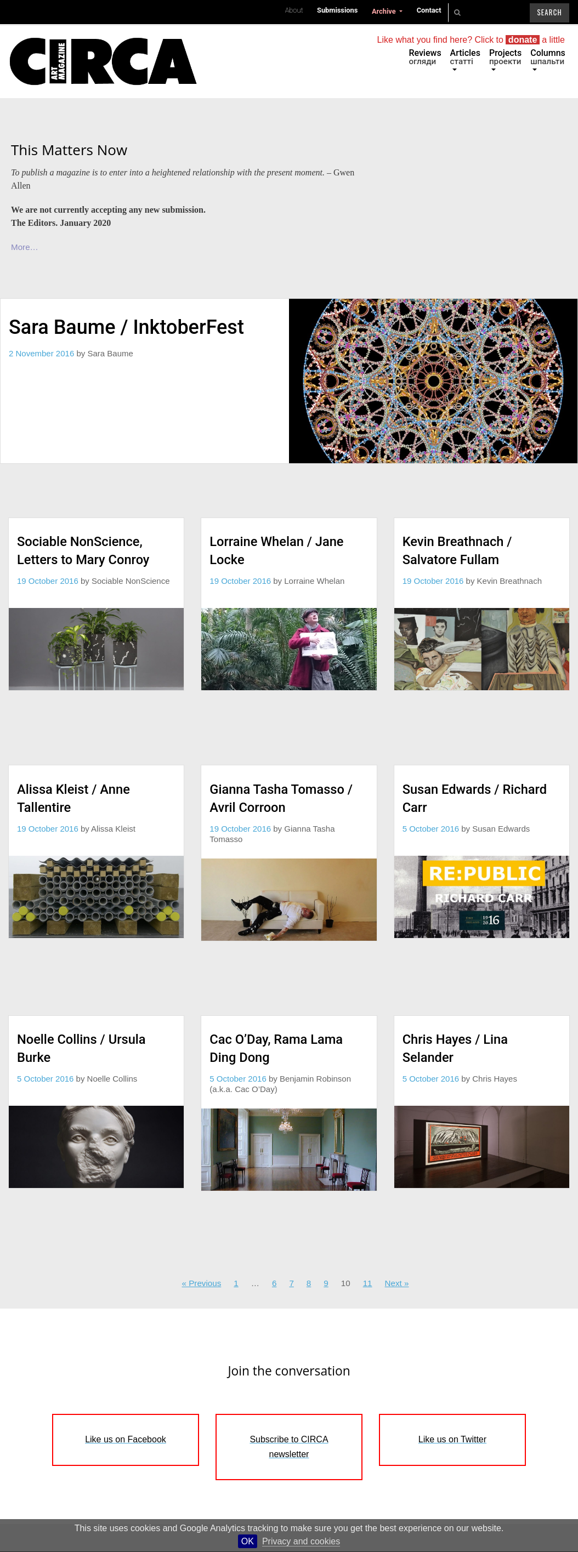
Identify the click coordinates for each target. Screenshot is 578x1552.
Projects (505, 57)
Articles (465, 57)
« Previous (202, 1283)
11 (367, 1283)
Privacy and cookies (301, 1541)
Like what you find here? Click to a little (471, 39)
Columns (547, 57)
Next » (397, 1283)
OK (247, 1541)
